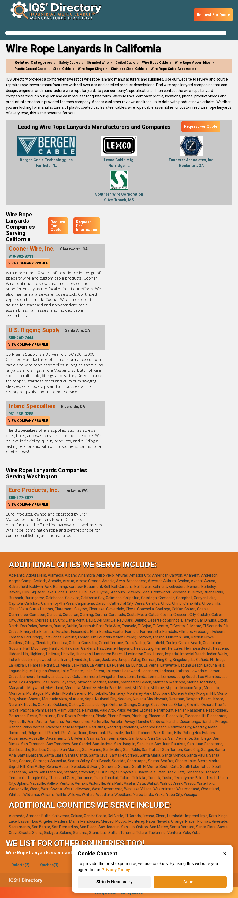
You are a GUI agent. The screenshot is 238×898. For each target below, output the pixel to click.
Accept (190, 881)
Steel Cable (62, 69)
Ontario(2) (20, 865)
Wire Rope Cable (155, 63)
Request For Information (86, 226)
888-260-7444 (21, 338)
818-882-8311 (21, 256)
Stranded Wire (98, 63)
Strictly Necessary (114, 881)
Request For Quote (213, 15)
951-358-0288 (21, 414)
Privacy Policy (115, 869)
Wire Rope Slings (91, 69)
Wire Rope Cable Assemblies (173, 69)
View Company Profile (28, 263)
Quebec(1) (49, 865)
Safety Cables (69, 63)
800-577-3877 (21, 497)
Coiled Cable (125, 63)
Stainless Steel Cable (127, 69)
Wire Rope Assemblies (193, 63)
